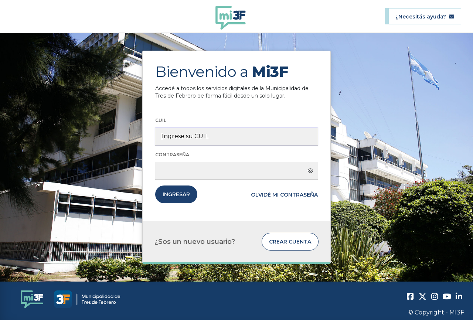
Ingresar (176, 194)
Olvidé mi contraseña (284, 194)
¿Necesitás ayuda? (424, 16)
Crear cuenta (290, 241)
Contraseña (172, 154)
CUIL (160, 120)
